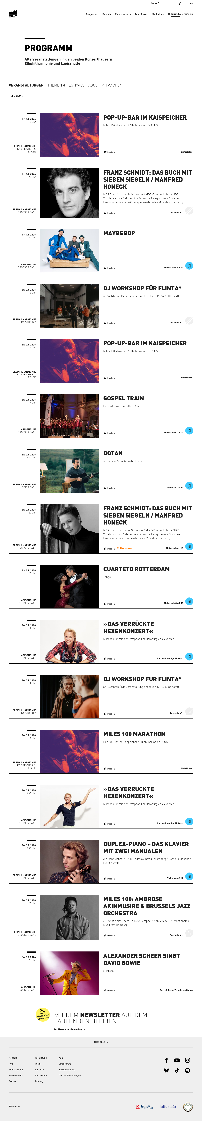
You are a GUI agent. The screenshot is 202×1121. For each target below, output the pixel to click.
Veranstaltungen (26, 85)
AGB (61, 1058)
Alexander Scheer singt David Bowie (141, 959)
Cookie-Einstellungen (70, 1076)
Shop (190, 14)
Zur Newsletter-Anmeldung (76, 1029)
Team (38, 1064)
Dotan (113, 453)
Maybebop (119, 233)
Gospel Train (123, 399)
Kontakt (13, 1058)
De (191, 3)
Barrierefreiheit (67, 1070)
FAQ (11, 1064)
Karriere (39, 1070)
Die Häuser (141, 14)
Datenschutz (65, 1064)
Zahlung (39, 1081)
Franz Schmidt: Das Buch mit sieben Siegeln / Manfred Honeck (147, 180)
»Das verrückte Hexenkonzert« (128, 628)
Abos (92, 85)
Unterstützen (175, 14)
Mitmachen (111, 85)
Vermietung (41, 1058)
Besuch (106, 14)
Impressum (41, 1076)
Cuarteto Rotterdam (136, 569)
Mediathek (158, 14)
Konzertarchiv (16, 1076)
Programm (92, 14)
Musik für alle (123, 14)
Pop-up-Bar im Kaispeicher (145, 118)
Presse (12, 1081)
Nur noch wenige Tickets (170, 658)
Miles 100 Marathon (134, 734)
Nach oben (99, 1042)
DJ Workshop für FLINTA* (142, 289)
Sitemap (13, 1107)
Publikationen (16, 1070)
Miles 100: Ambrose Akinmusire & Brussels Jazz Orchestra (146, 906)
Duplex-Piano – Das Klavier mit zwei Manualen (146, 847)
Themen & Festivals (65, 85)
